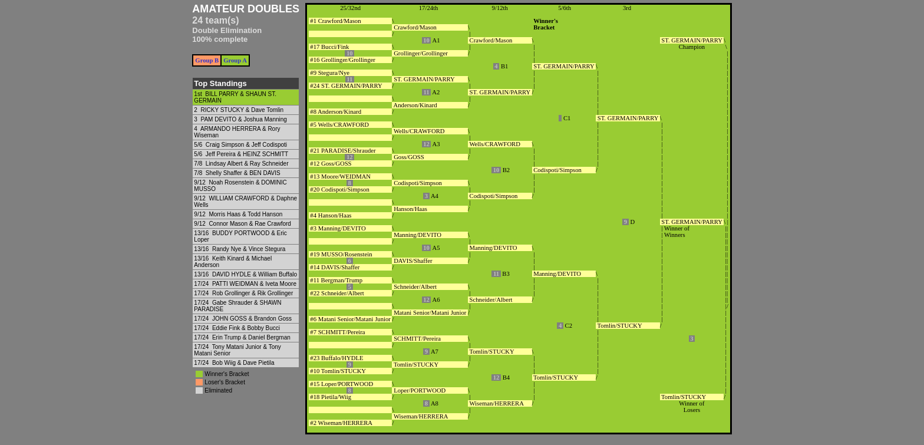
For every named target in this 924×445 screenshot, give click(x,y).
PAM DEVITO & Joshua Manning (243, 119)
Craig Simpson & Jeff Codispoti (246, 144)
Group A (235, 60)
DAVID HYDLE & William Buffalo (254, 274)
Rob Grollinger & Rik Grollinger (252, 293)
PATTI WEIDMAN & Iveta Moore (254, 284)
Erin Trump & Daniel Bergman (251, 337)
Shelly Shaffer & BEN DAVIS (243, 173)
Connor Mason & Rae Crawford (250, 223)
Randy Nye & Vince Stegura (248, 249)
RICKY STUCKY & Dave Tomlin (241, 110)
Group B (207, 60)
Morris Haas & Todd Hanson (245, 214)
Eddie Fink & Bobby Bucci (246, 328)
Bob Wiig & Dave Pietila (243, 363)
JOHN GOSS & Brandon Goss (252, 318)
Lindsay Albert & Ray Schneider (247, 163)
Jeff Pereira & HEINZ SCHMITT (247, 154)
